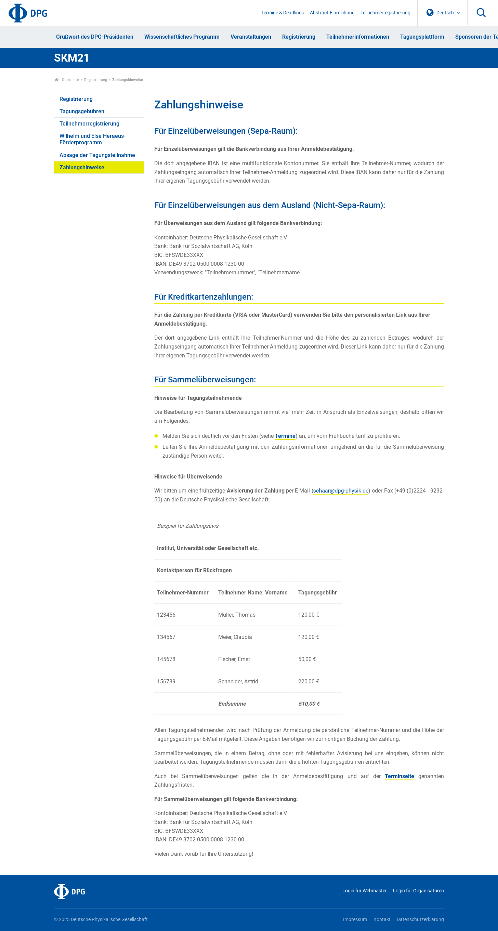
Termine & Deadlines (282, 13)
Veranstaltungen (251, 37)
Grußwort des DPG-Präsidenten (94, 37)
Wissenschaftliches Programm (182, 37)
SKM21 (72, 57)
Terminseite (399, 776)
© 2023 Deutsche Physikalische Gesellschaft (101, 919)
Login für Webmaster (364, 891)
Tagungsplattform (422, 37)
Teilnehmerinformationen (357, 37)
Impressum (355, 919)
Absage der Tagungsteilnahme (97, 155)
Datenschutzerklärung (420, 919)
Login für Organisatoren (418, 891)
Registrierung (298, 37)
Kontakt (382, 919)
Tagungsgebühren (82, 111)
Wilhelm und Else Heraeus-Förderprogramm (93, 139)
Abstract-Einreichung (332, 13)
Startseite (67, 80)
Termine (285, 436)
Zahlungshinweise (82, 167)
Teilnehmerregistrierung (385, 13)
